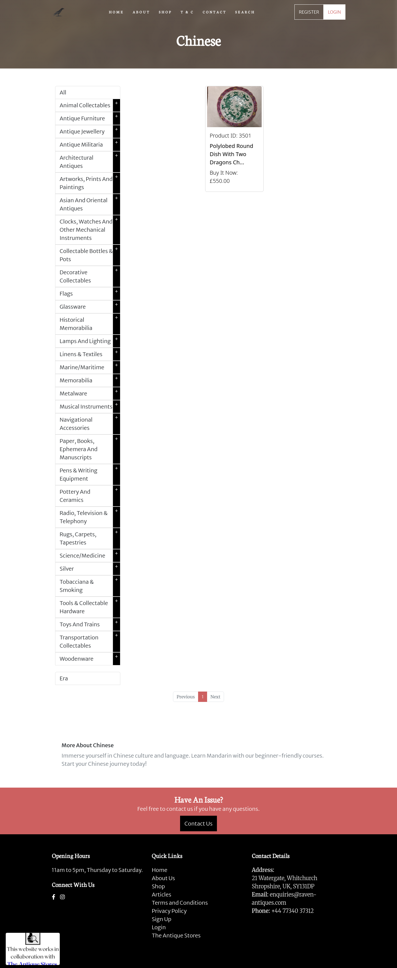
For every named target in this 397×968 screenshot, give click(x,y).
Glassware (90, 306)
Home (159, 869)
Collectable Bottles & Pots (90, 255)
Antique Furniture (90, 118)
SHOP (165, 11)
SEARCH (245, 11)
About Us (163, 878)
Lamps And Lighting (90, 341)
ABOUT (141, 11)
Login (159, 927)
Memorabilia (90, 380)
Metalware (90, 393)
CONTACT (214, 11)
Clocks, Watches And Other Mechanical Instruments (90, 229)
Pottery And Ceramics (90, 496)
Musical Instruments (90, 406)
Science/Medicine (90, 555)
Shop (158, 886)
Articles (161, 894)
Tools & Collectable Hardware (90, 607)
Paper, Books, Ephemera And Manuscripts (90, 449)
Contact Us (198, 823)
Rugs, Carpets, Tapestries (90, 538)
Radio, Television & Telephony (90, 517)
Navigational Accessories (90, 423)
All (63, 92)
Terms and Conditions (180, 902)
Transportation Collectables (90, 641)
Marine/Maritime (90, 367)
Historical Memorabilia (90, 324)
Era (64, 678)
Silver (90, 568)
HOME (116, 11)
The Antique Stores (176, 935)
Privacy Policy (169, 910)
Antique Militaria (90, 144)
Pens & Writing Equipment (90, 474)
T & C (187, 11)
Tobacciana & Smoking (90, 586)
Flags (90, 293)
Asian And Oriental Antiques (90, 204)
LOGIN (334, 12)
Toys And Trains (90, 624)
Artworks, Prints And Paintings (90, 183)
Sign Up (161, 919)
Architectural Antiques (90, 161)
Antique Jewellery (90, 131)
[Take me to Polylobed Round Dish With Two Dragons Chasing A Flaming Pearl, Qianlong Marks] (234, 139)
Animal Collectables (90, 105)
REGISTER (309, 12)
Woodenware (90, 659)
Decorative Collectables (90, 276)
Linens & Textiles (90, 354)
